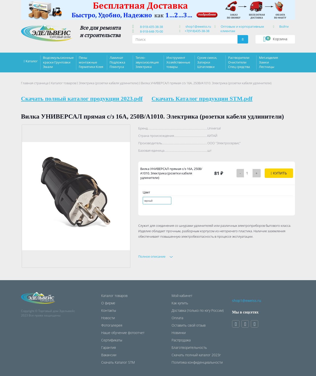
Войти (284, 26)
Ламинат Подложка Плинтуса (117, 62)
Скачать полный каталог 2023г (196, 355)
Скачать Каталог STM (118, 362)
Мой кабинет (182, 295)
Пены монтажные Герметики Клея (91, 62)
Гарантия (108, 347)
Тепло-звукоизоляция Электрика (147, 62)
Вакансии (108, 355)
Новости (108, 317)
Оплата (177, 317)
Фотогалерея (111, 325)
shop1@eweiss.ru (198, 26)
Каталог (32, 61)
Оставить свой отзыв (189, 325)
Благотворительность (189, 347)
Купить (279, 173)
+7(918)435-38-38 (197, 31)
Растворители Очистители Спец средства (239, 62)
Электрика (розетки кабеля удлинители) (108, 83)
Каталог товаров (63, 83)
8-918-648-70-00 (150, 31)
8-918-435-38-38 (150, 26)
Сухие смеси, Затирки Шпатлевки (207, 62)
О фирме (108, 303)
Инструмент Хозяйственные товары (178, 62)
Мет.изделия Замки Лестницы (268, 62)
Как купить (180, 303)
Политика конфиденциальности (197, 362)
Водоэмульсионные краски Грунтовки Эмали (58, 62)
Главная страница (34, 83)
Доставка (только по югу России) (198, 310)
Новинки (179, 332)
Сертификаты (111, 340)
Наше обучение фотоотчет (122, 332)
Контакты (108, 310)
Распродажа (181, 340)
